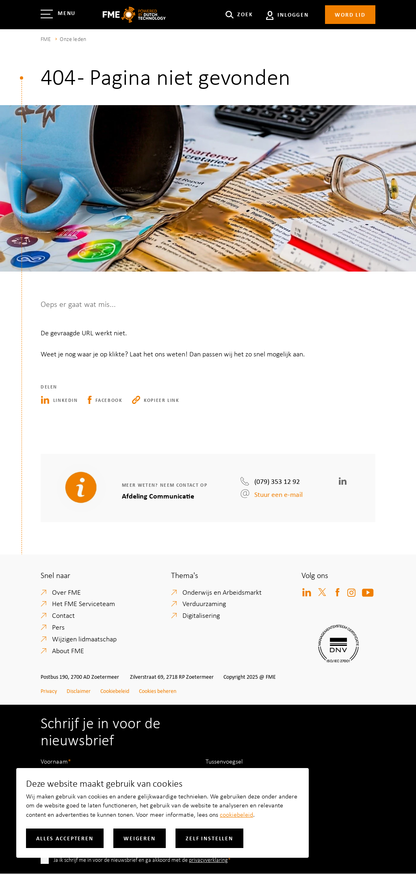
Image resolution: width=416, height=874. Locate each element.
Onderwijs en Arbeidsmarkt (222, 592)
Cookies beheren (157, 691)
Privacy (49, 691)
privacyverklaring (208, 859)
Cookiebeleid (114, 691)
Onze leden (73, 39)
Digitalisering (201, 615)
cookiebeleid (236, 814)
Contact (63, 615)
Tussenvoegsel (224, 761)
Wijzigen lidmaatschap (84, 638)
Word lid (350, 14)
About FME (68, 650)
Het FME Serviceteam (83, 603)
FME (46, 39)
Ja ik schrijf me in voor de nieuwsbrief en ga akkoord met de (141, 859)
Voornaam (54, 761)
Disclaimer (79, 691)
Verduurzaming (204, 603)
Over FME (66, 592)
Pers (58, 627)
